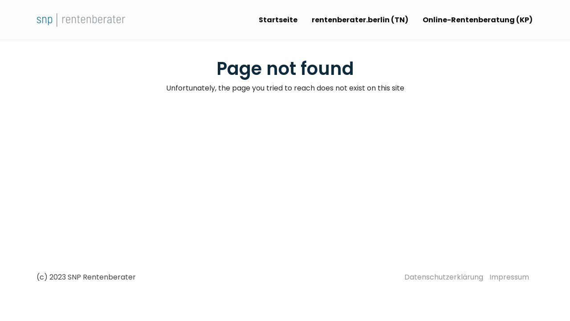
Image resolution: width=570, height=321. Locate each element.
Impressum (509, 277)
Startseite (278, 20)
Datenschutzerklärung (443, 277)
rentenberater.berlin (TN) (360, 20)
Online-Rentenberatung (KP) (478, 20)
